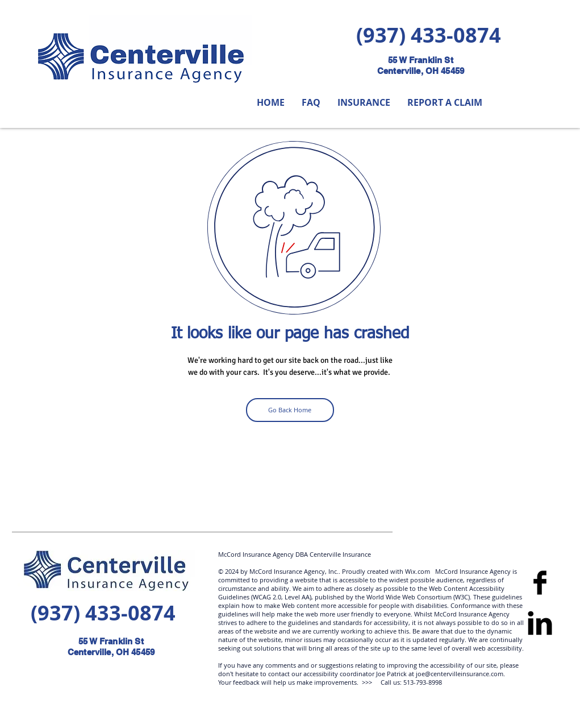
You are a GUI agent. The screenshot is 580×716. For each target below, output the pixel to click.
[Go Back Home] (290, 410)
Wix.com (416, 571)
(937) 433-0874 (428, 35)
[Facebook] (540, 582)
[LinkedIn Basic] (540, 623)
